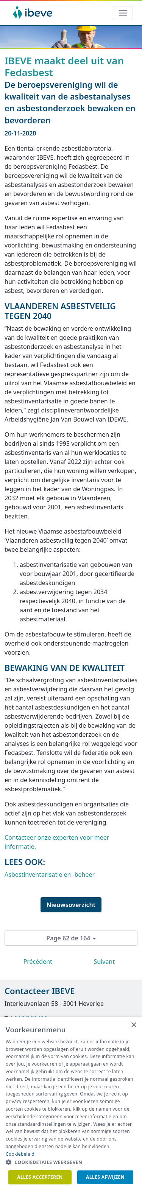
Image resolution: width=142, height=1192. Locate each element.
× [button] (133, 1025)
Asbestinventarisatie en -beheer (50, 874)
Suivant (104, 961)
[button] (71, 1162)
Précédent (37, 961)
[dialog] (71, 1104)
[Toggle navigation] (123, 13)
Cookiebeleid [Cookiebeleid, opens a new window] (20, 1154)
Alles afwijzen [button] (105, 1177)
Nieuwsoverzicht (71, 905)
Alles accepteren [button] (40, 1177)
